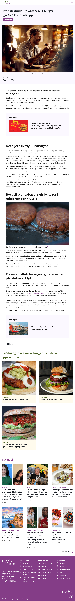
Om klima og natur (66, 578)
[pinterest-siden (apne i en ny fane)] (69, 591)
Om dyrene (63, 575)
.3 (19, 306)
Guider (62, 566)
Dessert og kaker (47, 569)
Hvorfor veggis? (65, 569)
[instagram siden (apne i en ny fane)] (72, 592)
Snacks (43, 575)
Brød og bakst (46, 572)
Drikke (43, 578)
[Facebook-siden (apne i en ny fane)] (62, 592)
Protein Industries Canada (38, 293)
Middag (43, 566)
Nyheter (62, 563)
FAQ (61, 572)
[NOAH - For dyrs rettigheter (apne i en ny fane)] (11, 581)
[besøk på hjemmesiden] (6, 2)
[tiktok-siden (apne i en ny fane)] (66, 592)
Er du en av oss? (28, 569)
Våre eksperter (28, 566)
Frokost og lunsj (46, 563)
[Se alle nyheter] (66, 552)
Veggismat (8, 19)
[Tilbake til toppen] (71, 597)
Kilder (10, 344)
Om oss (25, 563)
